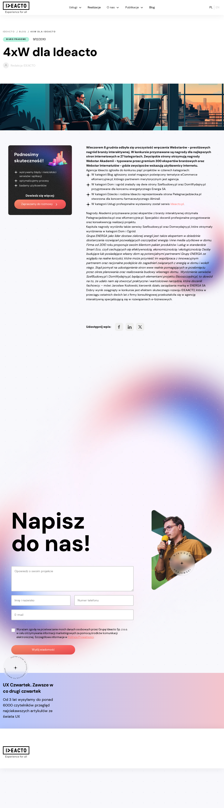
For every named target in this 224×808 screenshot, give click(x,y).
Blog (152, 7)
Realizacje (94, 7)
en (217, 7)
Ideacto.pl (177, 204)
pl (211, 7)
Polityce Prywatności (81, 676)
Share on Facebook (119, 327)
